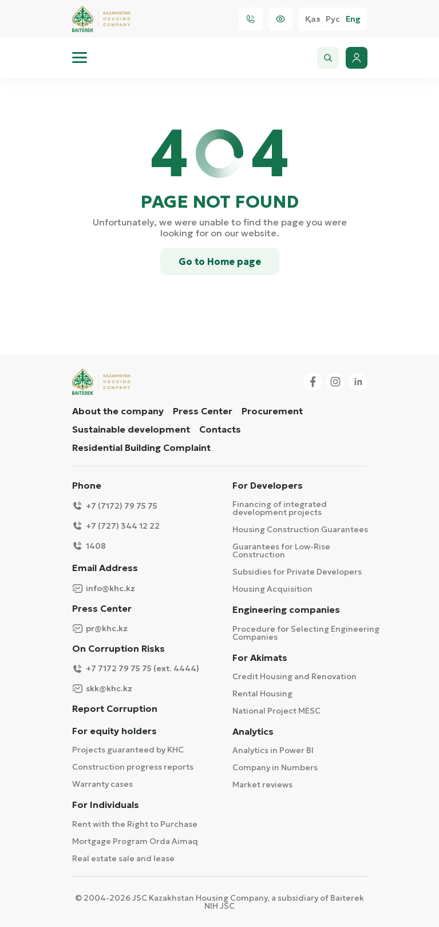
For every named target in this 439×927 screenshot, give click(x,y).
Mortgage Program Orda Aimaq (135, 841)
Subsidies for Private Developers (297, 572)
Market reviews (262, 785)
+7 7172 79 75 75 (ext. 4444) (135, 668)
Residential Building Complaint (141, 447)
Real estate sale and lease (123, 858)
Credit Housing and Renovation (294, 676)
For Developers (267, 485)
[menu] (79, 58)
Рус (333, 19)
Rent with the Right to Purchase (134, 824)
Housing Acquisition (272, 589)
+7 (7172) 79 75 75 (114, 505)
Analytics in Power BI (273, 750)
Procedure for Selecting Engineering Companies (305, 633)
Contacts (220, 429)
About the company (118, 411)
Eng (353, 19)
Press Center (202, 411)
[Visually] (280, 18)
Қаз (312, 19)
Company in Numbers (275, 767)
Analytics (253, 731)
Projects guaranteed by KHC (128, 750)
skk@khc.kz (102, 688)
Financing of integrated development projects (279, 508)
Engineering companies (286, 609)
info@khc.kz (103, 588)
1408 (89, 545)
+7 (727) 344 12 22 (116, 525)
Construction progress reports (132, 767)
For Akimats (259, 657)
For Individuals (105, 804)
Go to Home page (220, 261)
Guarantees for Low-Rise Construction (281, 550)
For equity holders (114, 731)
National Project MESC (276, 711)
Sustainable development (131, 429)
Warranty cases (102, 784)
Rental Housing (262, 694)
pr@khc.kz (100, 628)
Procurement (272, 411)
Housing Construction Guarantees (300, 529)
